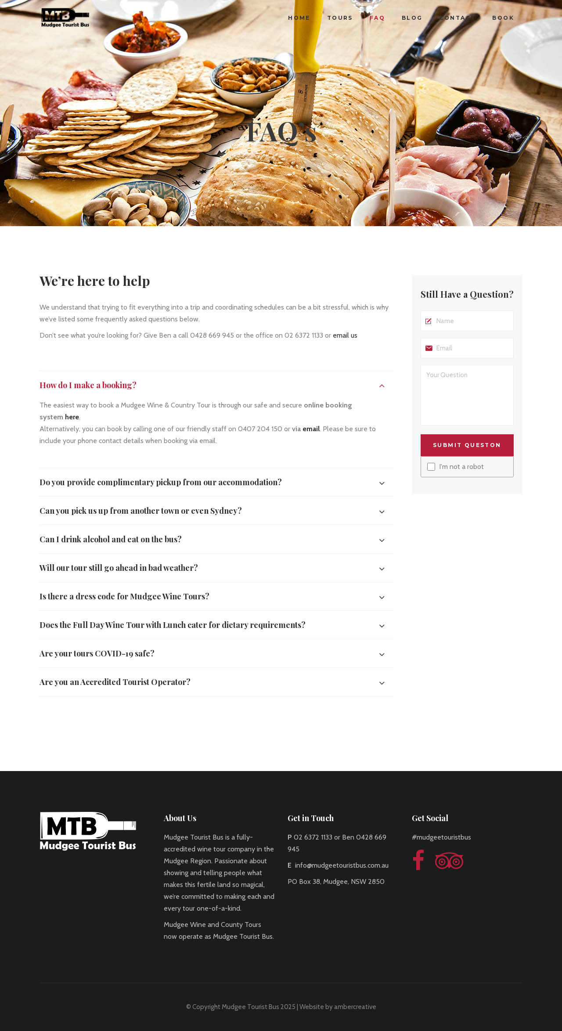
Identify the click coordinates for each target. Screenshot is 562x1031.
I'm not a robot (461, 466)
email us (345, 335)
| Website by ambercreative (335, 1007)
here (72, 417)
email (311, 429)
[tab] (217, 385)
